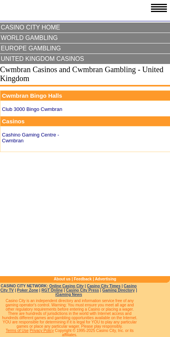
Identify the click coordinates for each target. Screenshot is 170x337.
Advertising (105, 279)
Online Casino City (66, 286)
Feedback (83, 279)
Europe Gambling (31, 48)
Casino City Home (30, 27)
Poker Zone (27, 290)
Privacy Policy (41, 330)
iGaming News (69, 294)
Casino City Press (82, 290)
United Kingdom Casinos (42, 58)
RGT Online (52, 290)
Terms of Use (17, 330)
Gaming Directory (118, 290)
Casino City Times (104, 286)
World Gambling (29, 38)
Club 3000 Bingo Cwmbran (32, 109)
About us (62, 279)
